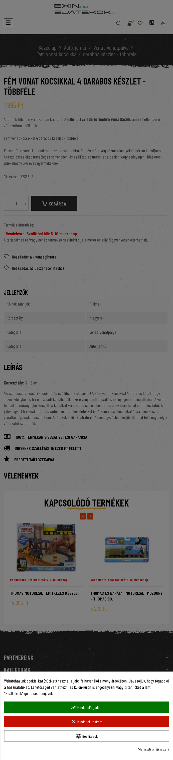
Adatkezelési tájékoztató (153, 749)
